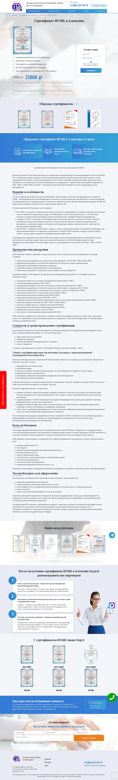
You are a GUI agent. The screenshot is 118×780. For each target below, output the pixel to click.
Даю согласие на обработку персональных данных (91, 64)
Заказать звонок (99, 5)
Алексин (75, 2)
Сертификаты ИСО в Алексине (28, 15)
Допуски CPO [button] (54, 11)
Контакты (101, 11)
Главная (14, 15)
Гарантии (71, 11)
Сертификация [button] (34, 11)
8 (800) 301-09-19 (79, 5)
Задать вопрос (89, 738)
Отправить (91, 70)
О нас (86, 11)
